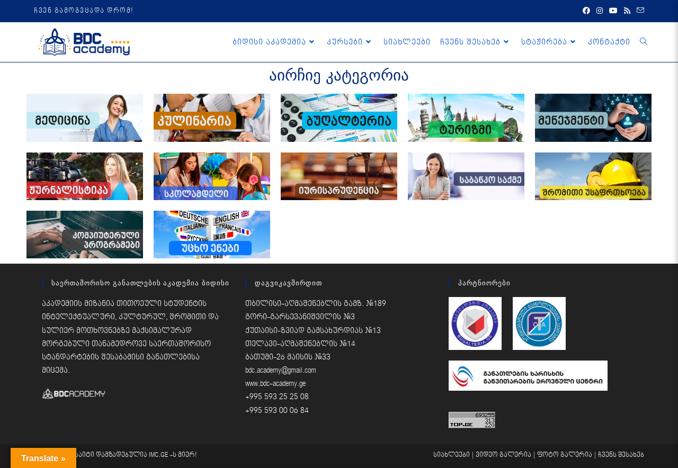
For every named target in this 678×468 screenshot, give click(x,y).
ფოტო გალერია (564, 455)
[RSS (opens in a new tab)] (627, 11)
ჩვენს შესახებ (621, 455)
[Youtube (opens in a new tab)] (613, 11)
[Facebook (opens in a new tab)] (586, 11)
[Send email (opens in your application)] (639, 11)
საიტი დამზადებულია (112, 455)
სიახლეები (451, 455)
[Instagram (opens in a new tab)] (599, 11)
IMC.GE (159, 455)
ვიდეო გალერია (503, 455)
